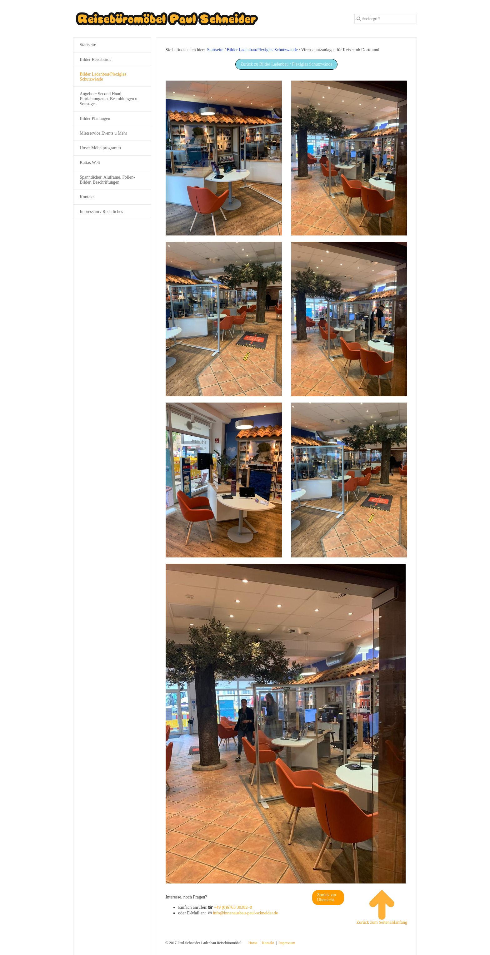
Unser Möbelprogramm (100, 148)
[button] (286, 64)
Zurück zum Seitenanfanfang (381, 907)
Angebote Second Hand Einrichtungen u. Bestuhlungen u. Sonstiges (109, 99)
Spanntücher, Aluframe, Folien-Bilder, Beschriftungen (107, 180)
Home (252, 943)
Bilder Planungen (95, 118)
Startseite (215, 49)
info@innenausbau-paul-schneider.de (245, 913)
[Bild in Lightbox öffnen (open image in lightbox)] (224, 158)
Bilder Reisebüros (95, 59)
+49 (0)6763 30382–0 (233, 907)
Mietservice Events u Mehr (103, 133)
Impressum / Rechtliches (101, 211)
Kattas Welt (90, 162)
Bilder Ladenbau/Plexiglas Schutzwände (103, 77)
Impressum (286, 943)
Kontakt (87, 197)
